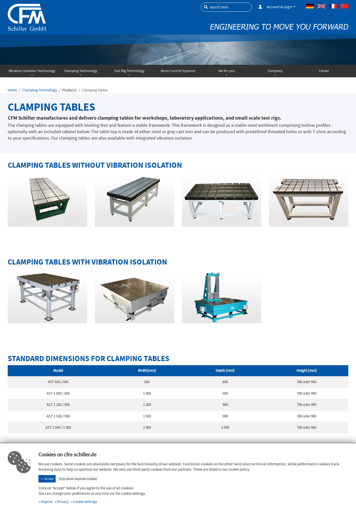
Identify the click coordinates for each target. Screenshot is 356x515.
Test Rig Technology (129, 71)
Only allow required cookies (78, 479)
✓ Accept (47, 479)
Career (324, 71)
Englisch (321, 6)
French (333, 6)
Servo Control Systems (177, 71)
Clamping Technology (80, 71)
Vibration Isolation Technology (31, 71)
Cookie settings (85, 501)
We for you (226, 71)
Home (12, 90)
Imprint (47, 501)
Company (275, 71)
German (310, 6)
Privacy (63, 501)
